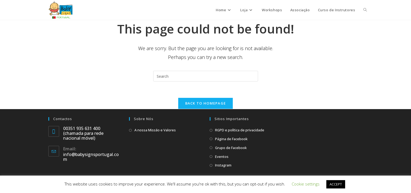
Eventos (221, 156)
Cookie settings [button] (306, 184)
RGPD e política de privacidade (239, 130)
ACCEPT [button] (336, 184)
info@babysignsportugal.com (91, 156)
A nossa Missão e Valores (155, 130)
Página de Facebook (231, 138)
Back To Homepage (205, 103)
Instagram (223, 165)
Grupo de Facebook (231, 147)
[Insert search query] (205, 76)
